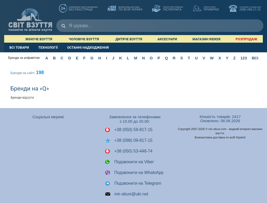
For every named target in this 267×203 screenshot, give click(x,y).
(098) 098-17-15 (245, 9)
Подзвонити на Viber (129, 162)
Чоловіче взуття (84, 39)
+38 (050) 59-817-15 (129, 129)
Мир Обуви (30, 17)
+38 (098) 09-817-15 (129, 140)
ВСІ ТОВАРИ (19, 47)
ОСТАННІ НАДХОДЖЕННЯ (88, 47)
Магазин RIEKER (206, 39)
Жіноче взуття (38, 39)
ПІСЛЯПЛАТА (167, 9)
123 (243, 58)
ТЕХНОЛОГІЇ (48, 47)
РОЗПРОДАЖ (246, 39)
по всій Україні (125, 9)
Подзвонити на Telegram (133, 183)
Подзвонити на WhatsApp (134, 172)
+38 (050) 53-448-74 (129, 151)
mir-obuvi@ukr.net (126, 194)
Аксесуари (167, 39)
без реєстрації (78, 9)
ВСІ (255, 58)
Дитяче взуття (129, 39)
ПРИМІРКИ (206, 9)
